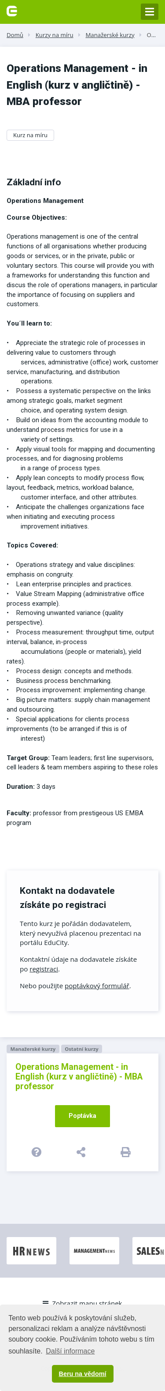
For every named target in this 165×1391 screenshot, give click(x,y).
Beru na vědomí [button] (82, 1373)
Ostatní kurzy (82, 1049)
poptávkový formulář (97, 985)
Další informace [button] (70, 1351)
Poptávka (82, 1115)
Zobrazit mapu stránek (82, 1303)
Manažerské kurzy (109, 35)
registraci (43, 968)
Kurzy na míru (54, 35)
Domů (15, 35)
